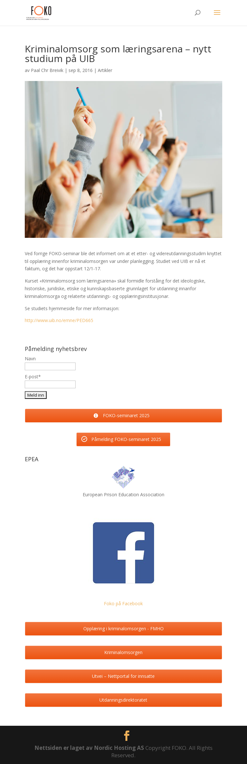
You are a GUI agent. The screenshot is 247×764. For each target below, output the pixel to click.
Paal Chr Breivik (47, 70)
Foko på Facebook (123, 603)
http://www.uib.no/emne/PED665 (59, 320)
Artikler (105, 70)
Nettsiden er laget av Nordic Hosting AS (89, 747)
